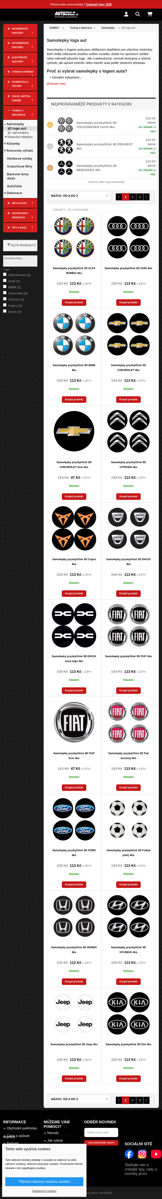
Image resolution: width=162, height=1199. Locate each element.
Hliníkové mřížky (19, 158)
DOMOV (54, 27)
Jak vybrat (55, 1140)
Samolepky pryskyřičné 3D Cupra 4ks (74, 562)
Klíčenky (13, 144)
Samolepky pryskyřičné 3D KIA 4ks (128, 1044)
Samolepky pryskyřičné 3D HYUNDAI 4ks (128, 950)
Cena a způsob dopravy (16, 1136)
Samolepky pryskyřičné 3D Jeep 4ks (74, 1044)
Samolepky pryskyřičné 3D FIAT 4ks (128, 656)
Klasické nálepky (20, 137)
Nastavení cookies (44, 1191)
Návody (53, 1133)
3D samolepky (18, 133)
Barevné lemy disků (18, 176)
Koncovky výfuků (20, 150)
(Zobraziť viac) (56, 83)
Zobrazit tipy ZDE (99, 4)
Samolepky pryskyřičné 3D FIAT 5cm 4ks (74, 756)
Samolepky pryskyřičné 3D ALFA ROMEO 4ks (74, 271)
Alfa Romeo (19, 275)
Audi (14, 281)
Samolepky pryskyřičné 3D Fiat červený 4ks (128, 756)
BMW (14, 287)
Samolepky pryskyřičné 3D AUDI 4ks (128, 268)
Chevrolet (18, 293)
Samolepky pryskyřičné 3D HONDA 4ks (74, 950)
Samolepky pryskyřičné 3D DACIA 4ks (128, 562)
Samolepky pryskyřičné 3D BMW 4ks (74, 368)
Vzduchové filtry (19, 166)
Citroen (16, 299)
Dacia (15, 311)
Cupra (15, 305)
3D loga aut (16, 128)
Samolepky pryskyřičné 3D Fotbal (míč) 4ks (128, 853)
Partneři (13, 1143)
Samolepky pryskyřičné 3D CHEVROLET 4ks (128, 368)
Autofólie (14, 186)
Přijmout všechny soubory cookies (44, 1181)
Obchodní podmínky (22, 1128)
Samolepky (15, 124)
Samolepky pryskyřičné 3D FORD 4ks (74, 853)
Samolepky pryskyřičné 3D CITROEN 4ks (128, 465)
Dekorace (14, 193)
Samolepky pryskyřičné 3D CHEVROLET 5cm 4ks (74, 465)
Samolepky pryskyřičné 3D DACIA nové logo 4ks (74, 659)
